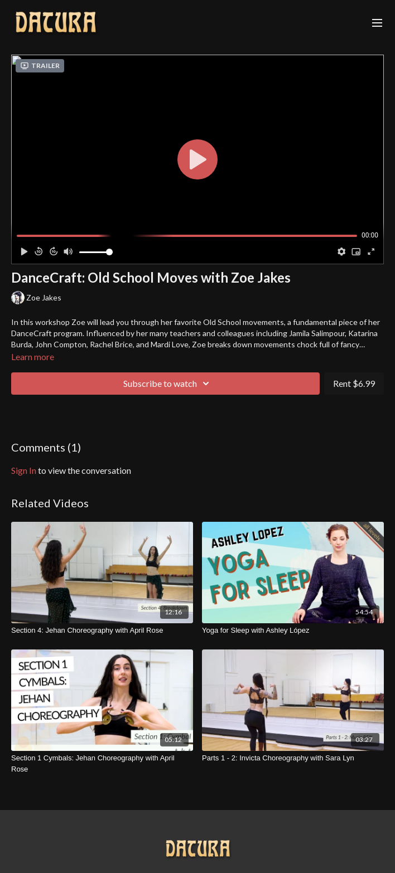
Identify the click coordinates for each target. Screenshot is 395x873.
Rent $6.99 (354, 383)
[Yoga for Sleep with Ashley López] (293, 630)
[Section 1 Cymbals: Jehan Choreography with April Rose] (102, 763)
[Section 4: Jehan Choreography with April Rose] (102, 630)
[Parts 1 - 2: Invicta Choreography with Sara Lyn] (293, 758)
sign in (23, 470)
